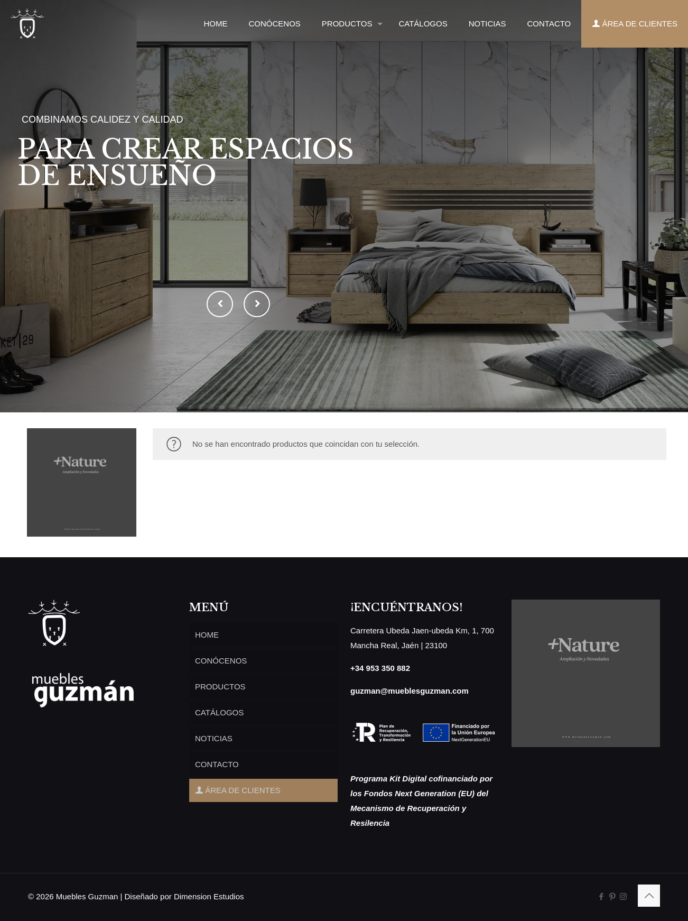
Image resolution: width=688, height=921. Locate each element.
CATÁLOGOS (219, 712)
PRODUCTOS (220, 686)
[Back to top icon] (649, 896)
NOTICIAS (214, 738)
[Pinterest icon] (612, 896)
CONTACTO (217, 764)
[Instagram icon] (623, 896)
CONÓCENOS (221, 660)
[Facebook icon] (601, 896)
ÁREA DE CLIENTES (238, 790)
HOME (207, 634)
